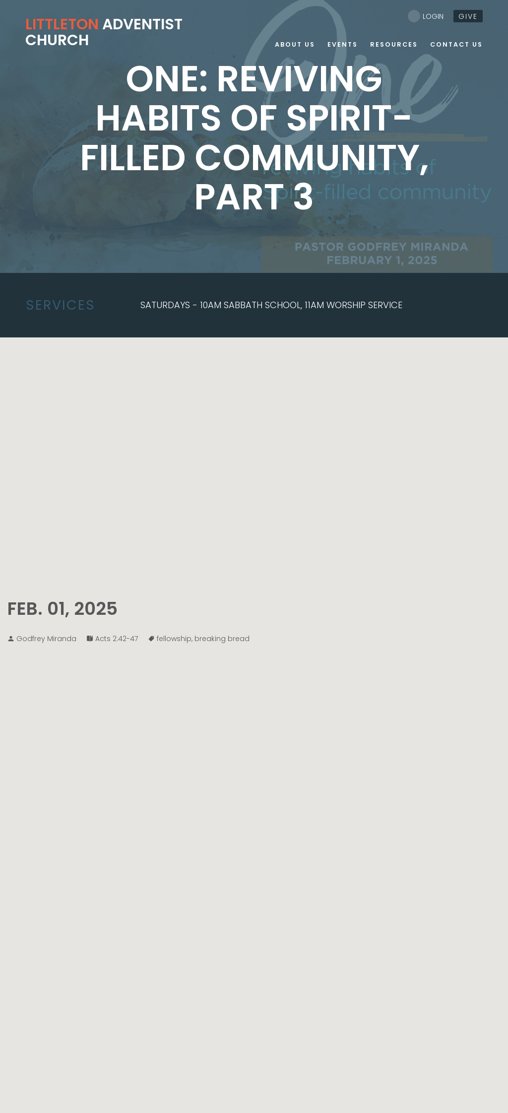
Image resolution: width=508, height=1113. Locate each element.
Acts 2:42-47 (116, 639)
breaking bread (222, 639)
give (468, 16)
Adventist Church (104, 32)
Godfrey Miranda (46, 639)
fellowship (174, 639)
